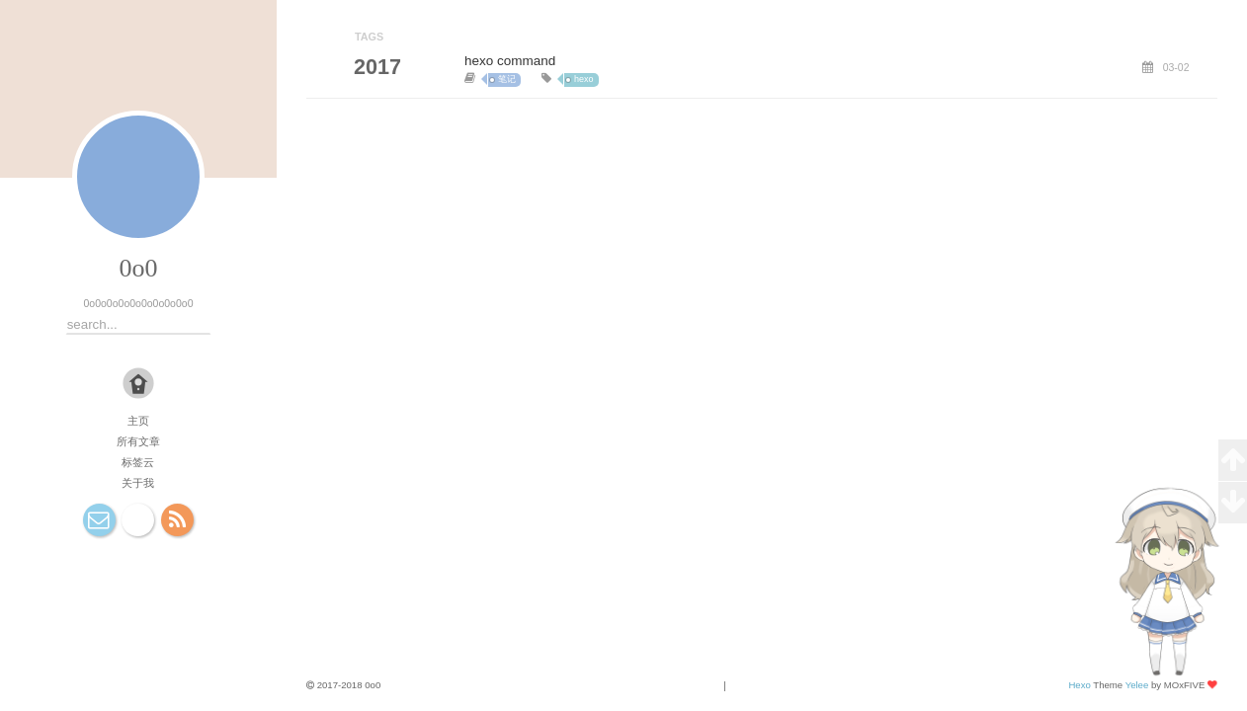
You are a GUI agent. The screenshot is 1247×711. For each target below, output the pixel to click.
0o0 (138, 268)
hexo (584, 79)
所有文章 (138, 441)
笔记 (507, 79)
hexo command (509, 60)
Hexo (1079, 684)
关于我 (138, 483)
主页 (138, 421)
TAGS (369, 36)
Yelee (1137, 684)
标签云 (138, 462)
